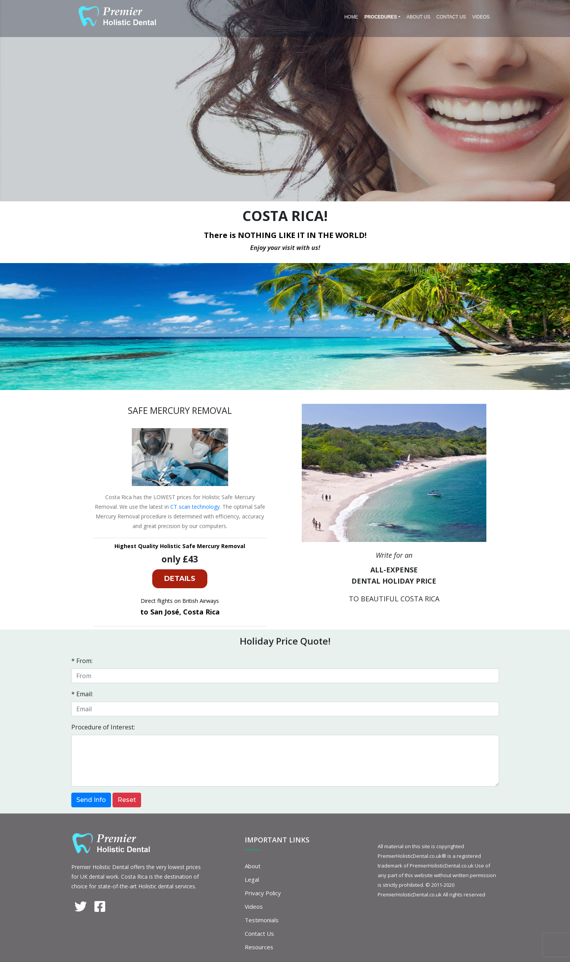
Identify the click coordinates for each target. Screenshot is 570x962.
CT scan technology (195, 506)
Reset (127, 799)
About (253, 866)
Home (351, 17)
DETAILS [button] (179, 578)
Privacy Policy (263, 893)
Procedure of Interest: (103, 727)
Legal (252, 879)
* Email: (82, 694)
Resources (259, 947)
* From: (81, 661)
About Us (418, 17)
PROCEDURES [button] (380, 17)
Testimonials (262, 920)
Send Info (91, 799)
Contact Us (451, 17)
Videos (480, 17)
